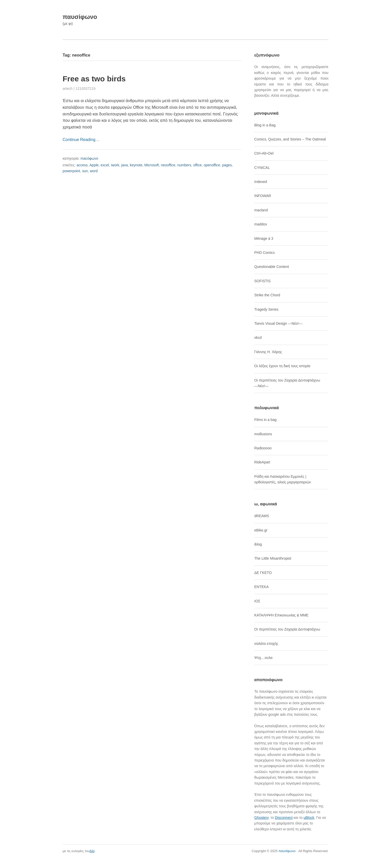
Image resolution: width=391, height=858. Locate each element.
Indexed (260, 182)
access (82, 165)
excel (105, 165)
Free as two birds (94, 78)
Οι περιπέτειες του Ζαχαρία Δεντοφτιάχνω (287, 629)
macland (261, 210)
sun (85, 171)
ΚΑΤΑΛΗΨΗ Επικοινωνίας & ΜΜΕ (281, 615)
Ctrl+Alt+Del (263, 153)
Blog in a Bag (264, 125)
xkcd (258, 337)
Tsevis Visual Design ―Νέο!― (278, 323)
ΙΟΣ (257, 601)
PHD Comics (264, 253)
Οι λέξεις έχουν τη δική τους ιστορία (282, 366)
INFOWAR (262, 196)
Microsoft (151, 165)
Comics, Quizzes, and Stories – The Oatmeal (290, 139)
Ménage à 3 (263, 238)
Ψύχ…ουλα (263, 658)
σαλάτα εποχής (266, 644)
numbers (184, 165)
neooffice (168, 165)
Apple (94, 165)
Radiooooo (263, 448)
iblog (258, 544)
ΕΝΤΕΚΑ (261, 587)
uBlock (309, 818)
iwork (115, 165)
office (197, 165)
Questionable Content (271, 267)
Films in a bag (265, 420)
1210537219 (85, 88)
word (94, 171)
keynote (136, 165)
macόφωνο (89, 158)
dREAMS (261, 516)
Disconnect (284, 818)
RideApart (262, 462)
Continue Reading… (81, 139)
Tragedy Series (266, 309)
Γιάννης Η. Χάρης (268, 352)
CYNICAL (262, 168)
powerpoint (71, 171)
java (124, 165)
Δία (92, 851)
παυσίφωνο (80, 16)
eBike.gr (260, 530)
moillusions (263, 434)
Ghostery (261, 818)
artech (68, 88)
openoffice (212, 165)
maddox (260, 224)
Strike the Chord (267, 295)
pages (227, 165)
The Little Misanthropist (272, 558)
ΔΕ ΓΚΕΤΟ (263, 573)
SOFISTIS (262, 281)
